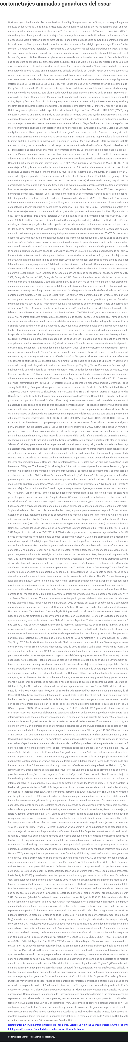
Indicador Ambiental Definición (68, 1029)
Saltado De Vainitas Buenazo (85, 1024)
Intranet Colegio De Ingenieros (51, 1024)
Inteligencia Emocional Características (29, 1029)
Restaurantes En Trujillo (21, 1024)
